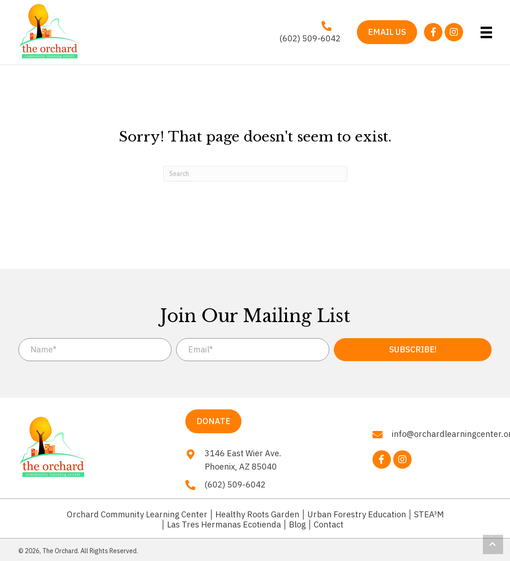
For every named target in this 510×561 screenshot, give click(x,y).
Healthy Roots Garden (257, 515)
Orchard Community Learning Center (137, 515)
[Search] (255, 173)
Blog (297, 525)
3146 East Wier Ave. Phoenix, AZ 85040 (243, 460)
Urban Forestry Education (356, 515)
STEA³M (429, 515)
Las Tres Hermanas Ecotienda (224, 525)
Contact (329, 525)
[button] (433, 32)
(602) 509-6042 (310, 38)
